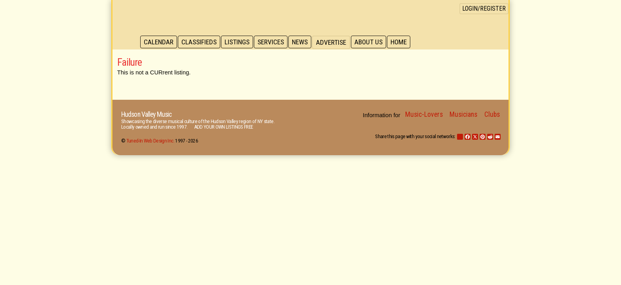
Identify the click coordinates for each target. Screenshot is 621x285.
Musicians (463, 114)
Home (404, 42)
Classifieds (200, 42)
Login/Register (484, 8)
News (303, 42)
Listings (239, 42)
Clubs (492, 114)
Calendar (159, 42)
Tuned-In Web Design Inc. (150, 141)
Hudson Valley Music (146, 114)
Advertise (335, 42)
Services (273, 42)
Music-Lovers (424, 114)
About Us (373, 42)
